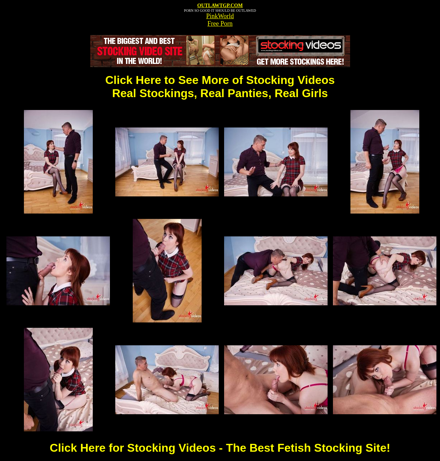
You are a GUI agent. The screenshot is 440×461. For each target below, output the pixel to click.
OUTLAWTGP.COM (220, 5)
